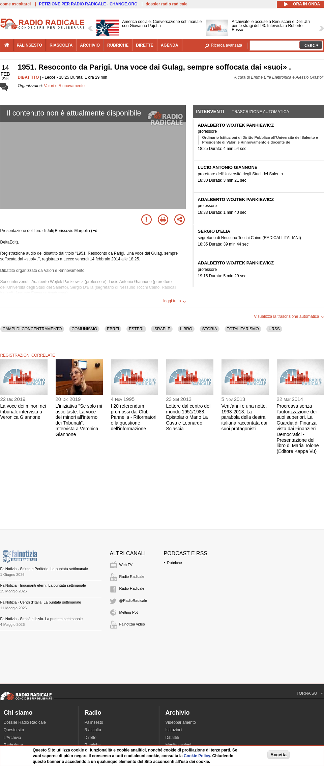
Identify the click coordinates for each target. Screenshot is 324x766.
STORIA (209, 329)
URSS (274, 329)
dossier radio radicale (166, 4)
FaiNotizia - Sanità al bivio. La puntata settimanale (41, 619)
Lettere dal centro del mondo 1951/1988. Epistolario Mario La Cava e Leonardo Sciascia (188, 417)
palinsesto (29, 45)
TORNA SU (306, 693)
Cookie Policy (197, 756)
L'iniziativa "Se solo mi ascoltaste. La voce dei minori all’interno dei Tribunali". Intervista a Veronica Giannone (79, 420)
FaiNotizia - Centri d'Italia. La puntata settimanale (40, 602)
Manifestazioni (179, 745)
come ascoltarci (15, 4)
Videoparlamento (181, 722)
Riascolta (93, 729)
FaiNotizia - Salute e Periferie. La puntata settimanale (44, 569)
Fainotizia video (132, 624)
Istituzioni (174, 729)
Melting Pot (128, 612)
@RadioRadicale (133, 600)
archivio (90, 45)
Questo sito (14, 729)
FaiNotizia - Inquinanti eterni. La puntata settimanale (43, 585)
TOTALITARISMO (243, 329)
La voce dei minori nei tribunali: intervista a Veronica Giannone (23, 411)
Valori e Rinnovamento (64, 85)
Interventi (210, 111)
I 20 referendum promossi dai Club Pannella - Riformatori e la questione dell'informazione (133, 417)
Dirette (90, 737)
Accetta (278, 754)
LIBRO (186, 329)
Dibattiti (172, 737)
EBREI (113, 329)
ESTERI (136, 329)
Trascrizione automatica (260, 111)
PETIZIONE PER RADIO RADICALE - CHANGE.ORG (88, 4)
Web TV (125, 565)
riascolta (61, 45)
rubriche (117, 45)
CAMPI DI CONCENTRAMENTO (32, 329)
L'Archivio (12, 737)
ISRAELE (162, 329)
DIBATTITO (28, 77)
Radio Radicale (132, 576)
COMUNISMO (84, 329)
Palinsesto (94, 722)
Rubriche (174, 563)
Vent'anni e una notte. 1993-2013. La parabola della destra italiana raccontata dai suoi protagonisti (244, 417)
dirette (144, 45)
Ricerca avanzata (226, 45)
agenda (169, 45)
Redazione (13, 745)
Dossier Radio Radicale (25, 722)
